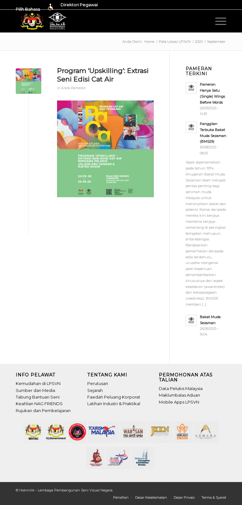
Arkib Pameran (73, 88)
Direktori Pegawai (79, 4)
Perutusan (97, 383)
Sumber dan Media (35, 390)
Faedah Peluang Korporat (113, 396)
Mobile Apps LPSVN (179, 402)
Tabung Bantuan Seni (38, 396)
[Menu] (219, 21)
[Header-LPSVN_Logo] (44, 21)
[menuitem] (36, 7)
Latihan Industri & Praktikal (113, 403)
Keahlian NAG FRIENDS (39, 403)
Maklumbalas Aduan (179, 395)
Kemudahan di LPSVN (38, 383)
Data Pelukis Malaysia (181, 388)
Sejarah (95, 390)
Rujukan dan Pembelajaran (43, 410)
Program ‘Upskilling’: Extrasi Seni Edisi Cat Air (102, 75)
